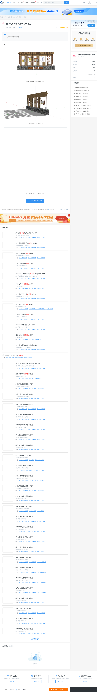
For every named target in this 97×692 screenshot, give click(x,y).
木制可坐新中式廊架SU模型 (25, 506)
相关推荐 (5, 227)
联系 (49, 209)
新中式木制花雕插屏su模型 (24, 608)
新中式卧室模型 (23, 531)
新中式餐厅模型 (32, 237)
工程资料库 (3, 17)
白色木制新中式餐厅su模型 (24, 588)
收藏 (60, 209)
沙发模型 (31, 460)
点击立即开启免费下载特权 (84, 45)
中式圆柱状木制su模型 (25, 314)
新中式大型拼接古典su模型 (26, 243)
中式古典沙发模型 (23, 288)
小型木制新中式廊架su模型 (24, 496)
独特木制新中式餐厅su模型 (24, 557)
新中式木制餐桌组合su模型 (24, 537)
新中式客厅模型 (41, 237)
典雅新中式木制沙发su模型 (24, 476)
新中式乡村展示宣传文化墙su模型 (26, 345)
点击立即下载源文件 (58, 689)
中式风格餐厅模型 (41, 562)
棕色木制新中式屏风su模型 (24, 445)
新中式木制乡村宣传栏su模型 (18, 17)
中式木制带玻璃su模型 (25, 263)
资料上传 (12, 681)
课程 (22, 2)
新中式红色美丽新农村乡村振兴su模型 (30, 274)
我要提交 (36, 681)
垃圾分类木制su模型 (24, 335)
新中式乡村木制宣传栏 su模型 (81, 90)
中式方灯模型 (32, 268)
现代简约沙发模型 (33, 470)
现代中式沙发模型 (39, 460)
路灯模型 (31, 339)
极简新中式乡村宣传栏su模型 (80, 96)
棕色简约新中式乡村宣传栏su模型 (82, 105)
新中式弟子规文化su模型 (26, 294)
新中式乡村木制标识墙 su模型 (25, 325)
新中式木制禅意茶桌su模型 (24, 516)
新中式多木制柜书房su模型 (24, 425)
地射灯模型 (38, 339)
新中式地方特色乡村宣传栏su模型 (82, 108)
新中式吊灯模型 (23, 237)
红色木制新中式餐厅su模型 (24, 567)
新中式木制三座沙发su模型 (24, 629)
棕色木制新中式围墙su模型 (24, 598)
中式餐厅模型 (40, 268)
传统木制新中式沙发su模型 (24, 455)
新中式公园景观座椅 (12, 355)
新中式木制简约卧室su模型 (24, 618)
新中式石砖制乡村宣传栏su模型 (81, 111)
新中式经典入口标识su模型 (26, 233)
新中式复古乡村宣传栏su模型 (80, 93)
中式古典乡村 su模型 (24, 284)
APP (38, 2)
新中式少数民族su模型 (25, 253)
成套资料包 (32, 2)
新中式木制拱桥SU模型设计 (25, 404)
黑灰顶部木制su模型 (24, 374)
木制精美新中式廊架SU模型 (25, 486)
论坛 (18, 2)
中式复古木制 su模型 (24, 304)
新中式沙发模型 (23, 633)
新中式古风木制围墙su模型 (24, 435)
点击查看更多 (35, 639)
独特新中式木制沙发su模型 (24, 547)
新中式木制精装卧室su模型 (24, 527)
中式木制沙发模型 (23, 268)
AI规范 (26, 2)
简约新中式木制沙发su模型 (24, 465)
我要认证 (85, 681)
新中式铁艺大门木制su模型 (24, 414)
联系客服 (60, 681)
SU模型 (8, 17)
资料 (14, 2)
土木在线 (9, 2)
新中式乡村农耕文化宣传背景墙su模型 (28, 363)
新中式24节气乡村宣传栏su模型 (81, 114)
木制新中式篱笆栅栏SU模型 (25, 384)
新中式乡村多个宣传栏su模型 (80, 99)
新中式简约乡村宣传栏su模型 (80, 102)
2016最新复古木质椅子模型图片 (37, 309)
